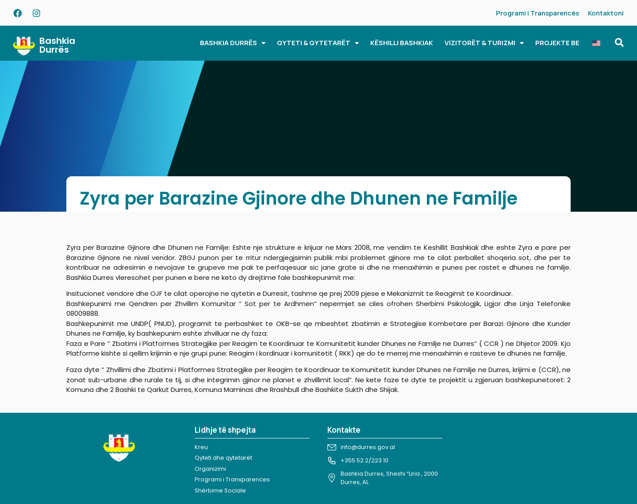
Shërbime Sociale (220, 490)
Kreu (201, 447)
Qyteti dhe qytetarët (223, 458)
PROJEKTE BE (557, 42)
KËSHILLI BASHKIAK (401, 42)
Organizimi (210, 469)
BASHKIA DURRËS (232, 43)
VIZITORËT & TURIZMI (484, 43)
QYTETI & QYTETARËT (318, 43)
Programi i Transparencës (537, 13)
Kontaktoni (606, 13)
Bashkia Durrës (57, 45)
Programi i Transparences (232, 479)
